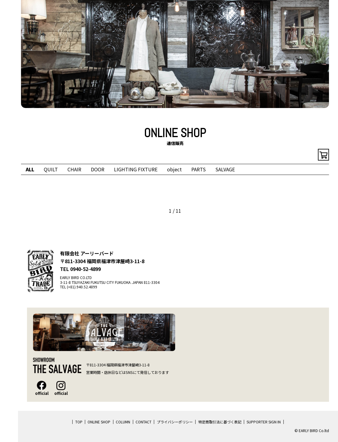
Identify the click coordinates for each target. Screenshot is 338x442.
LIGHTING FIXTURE (135, 169)
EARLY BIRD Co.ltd (9, 33)
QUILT (51, 169)
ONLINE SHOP (99, 421)
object (174, 169)
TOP (78, 421)
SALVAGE (225, 169)
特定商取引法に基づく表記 (219, 421)
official (42, 388)
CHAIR (74, 169)
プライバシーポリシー (175, 421)
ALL (30, 169)
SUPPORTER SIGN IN (264, 421)
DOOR (97, 169)
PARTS (198, 169)
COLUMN (123, 421)
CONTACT (143, 421)
